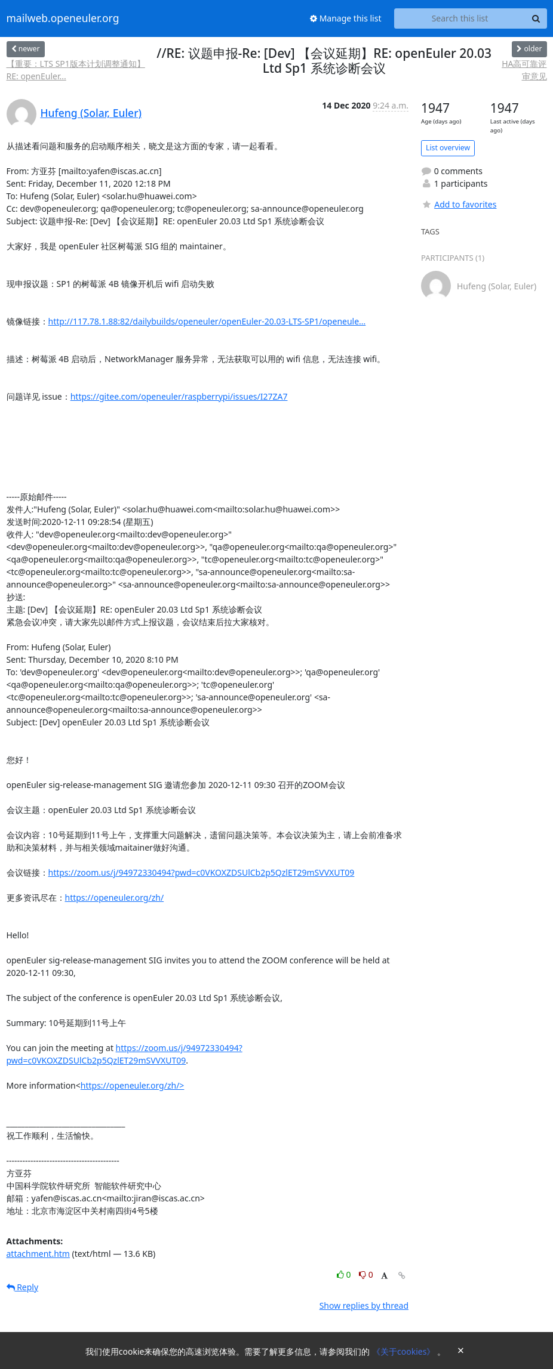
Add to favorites (458, 204)
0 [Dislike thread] (366, 1274)
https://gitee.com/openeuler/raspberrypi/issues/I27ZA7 (179, 396)
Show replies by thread (363, 1305)
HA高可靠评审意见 (524, 70)
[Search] (536, 18)
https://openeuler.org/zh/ (114, 897)
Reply (23, 1287)
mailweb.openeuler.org (63, 18)
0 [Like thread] (345, 1274)
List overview (448, 148)
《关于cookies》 (404, 1351)
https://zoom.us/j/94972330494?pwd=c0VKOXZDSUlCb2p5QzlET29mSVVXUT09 (201, 872)
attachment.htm (38, 1253)
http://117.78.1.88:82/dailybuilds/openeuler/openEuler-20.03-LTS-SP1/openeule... (207, 321)
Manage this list (346, 18)
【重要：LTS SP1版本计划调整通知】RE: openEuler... (76, 70)
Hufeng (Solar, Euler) (91, 113)
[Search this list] (460, 18)
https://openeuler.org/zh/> (133, 1085)
